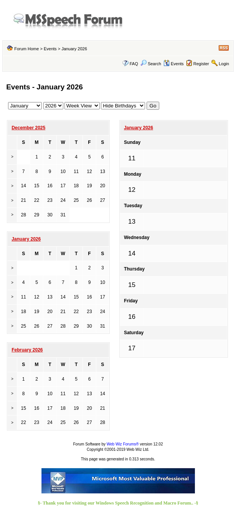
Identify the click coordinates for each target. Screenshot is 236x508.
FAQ (134, 63)
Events (50, 48)
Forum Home (26, 48)
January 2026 (138, 127)
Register (201, 63)
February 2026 (27, 350)
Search (150, 63)
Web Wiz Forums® (123, 444)
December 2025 (28, 127)
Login (224, 63)
